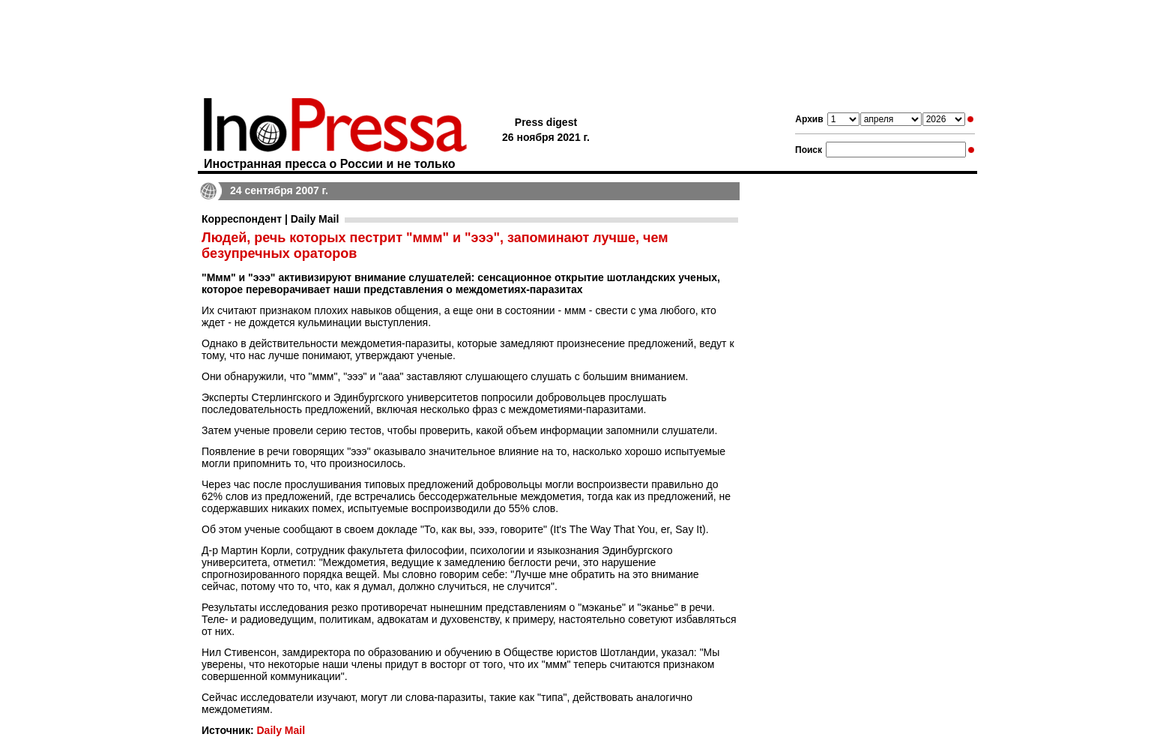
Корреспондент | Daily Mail (270, 219)
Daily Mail (280, 730)
